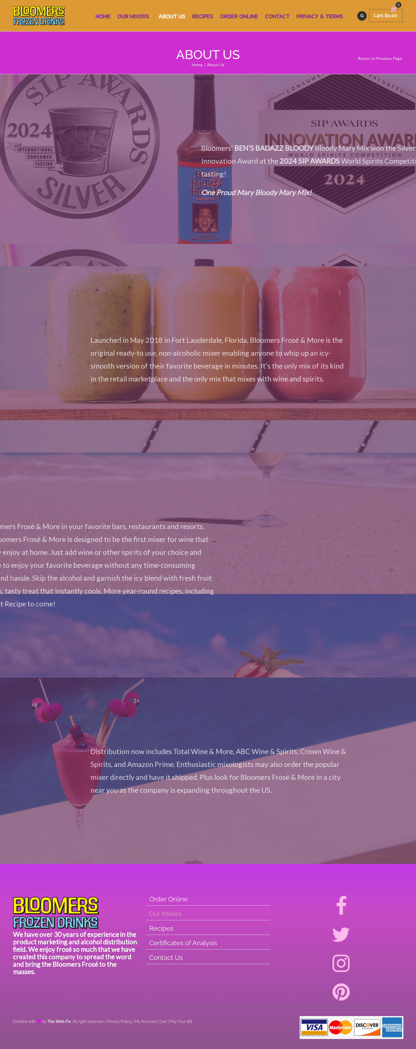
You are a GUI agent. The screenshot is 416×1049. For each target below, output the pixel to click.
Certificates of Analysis (183, 943)
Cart (163, 1021)
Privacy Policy (119, 1021)
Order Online (239, 16)
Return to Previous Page (380, 58)
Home (102, 16)
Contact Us (166, 957)
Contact (277, 16)
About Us (171, 16)
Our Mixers (133, 16)
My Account (146, 1021)
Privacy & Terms (319, 16)
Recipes (202, 16)
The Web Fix (59, 1021)
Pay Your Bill (181, 1021)
